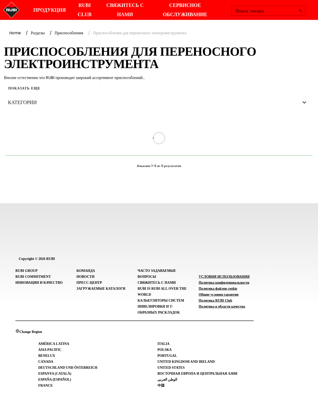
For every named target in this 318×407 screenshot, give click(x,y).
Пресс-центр (89, 283)
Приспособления (69, 33)
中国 (161, 385)
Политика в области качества (222, 306)
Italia (164, 344)
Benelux (46, 356)
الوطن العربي (167, 379)
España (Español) (54, 379)
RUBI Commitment (33, 277)
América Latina (53, 344)
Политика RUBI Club (215, 300)
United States (171, 367)
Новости (86, 277)
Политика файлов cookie (218, 288)
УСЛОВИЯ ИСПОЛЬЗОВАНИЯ (224, 277)
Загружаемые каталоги (101, 288)
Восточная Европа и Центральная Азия (198, 373)
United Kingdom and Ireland (186, 362)
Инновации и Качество (39, 283)
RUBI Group (26, 271)
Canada (45, 362)
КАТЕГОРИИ (159, 102)
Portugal (167, 356)
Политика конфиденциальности (224, 283)
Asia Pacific (49, 350)
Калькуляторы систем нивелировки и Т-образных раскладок (161, 306)
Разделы (38, 33)
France (45, 385)
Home (15, 33)
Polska (165, 350)
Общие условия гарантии (218, 294)
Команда (86, 271)
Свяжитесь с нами (157, 283)
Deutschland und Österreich (67, 367)
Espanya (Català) (54, 373)
